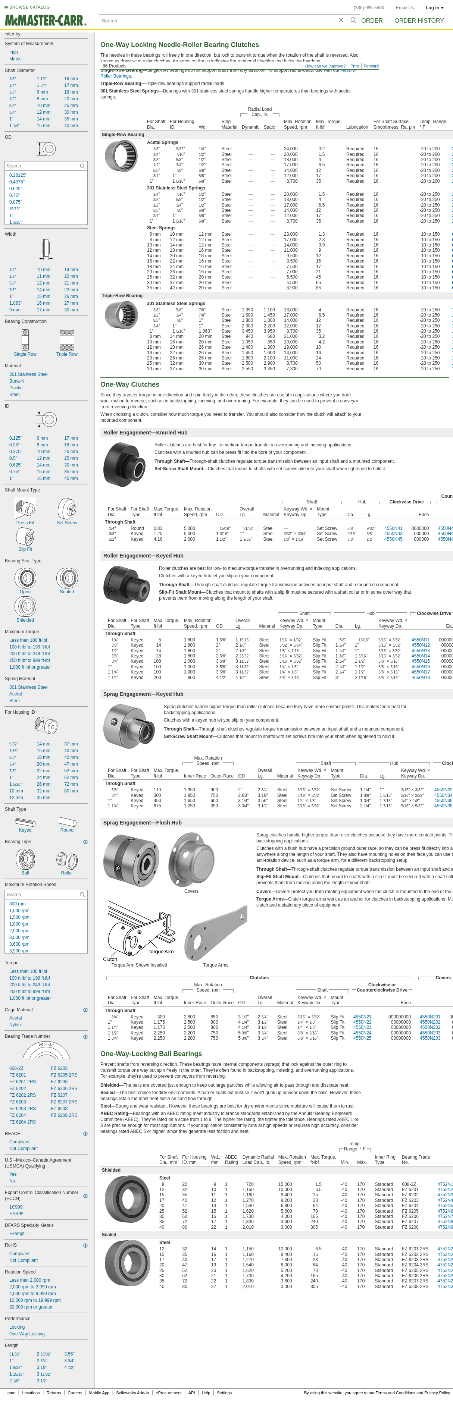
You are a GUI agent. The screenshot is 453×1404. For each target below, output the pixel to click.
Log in (435, 7)
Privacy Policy (437, 1393)
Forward (371, 66)
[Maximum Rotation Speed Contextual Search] (46, 894)
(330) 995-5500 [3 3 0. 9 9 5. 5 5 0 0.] (369, 7)
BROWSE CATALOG (29, 7)
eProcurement (169, 1393)
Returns (54, 1393)
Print (354, 66)
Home (9, 1393)
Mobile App (99, 1393)
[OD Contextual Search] (46, 166)
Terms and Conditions (395, 1393)
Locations (31, 1393)
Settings (224, 1393)
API (191, 1393)
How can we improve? (325, 66)
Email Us (405, 7)
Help (206, 1393)
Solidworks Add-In (132, 1393)
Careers (75, 1393)
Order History (419, 21)
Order (372, 21)
